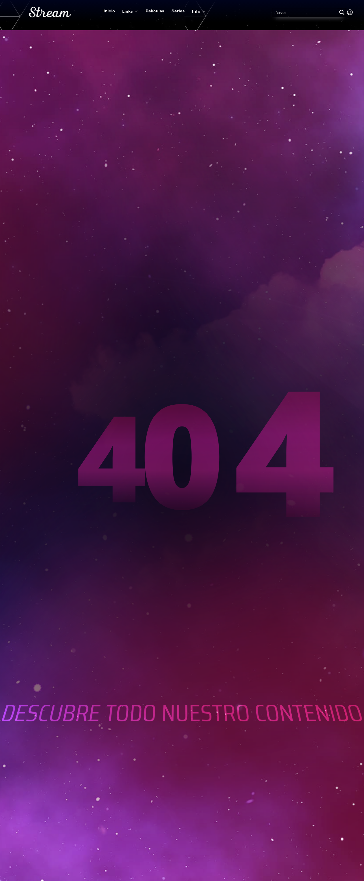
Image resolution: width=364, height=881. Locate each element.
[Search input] (305, 12)
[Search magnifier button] (341, 12)
